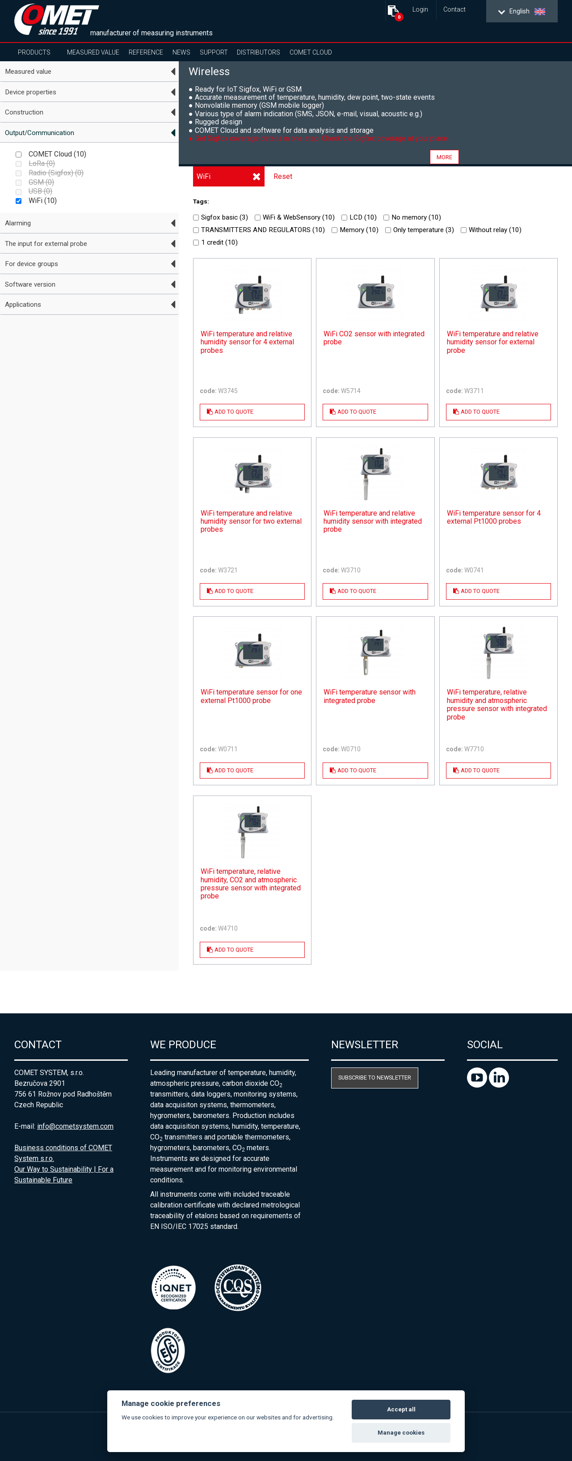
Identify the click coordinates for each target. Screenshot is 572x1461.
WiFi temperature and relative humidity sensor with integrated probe (373, 521)
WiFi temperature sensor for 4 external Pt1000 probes (494, 517)
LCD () (359, 217)
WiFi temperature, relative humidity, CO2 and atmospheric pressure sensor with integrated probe (251, 884)
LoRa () (35, 163)
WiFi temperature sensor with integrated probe (370, 696)
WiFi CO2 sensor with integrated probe (374, 338)
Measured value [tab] (28, 72)
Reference (146, 52)
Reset (282, 176)
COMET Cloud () (51, 154)
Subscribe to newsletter (374, 1077)
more (444, 156)
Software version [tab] (30, 284)
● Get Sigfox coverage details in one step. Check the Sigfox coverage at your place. (319, 138)
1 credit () (215, 242)
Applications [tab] (23, 305)
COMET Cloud (311, 52)
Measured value (93, 52)
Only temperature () (419, 230)
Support (214, 52)
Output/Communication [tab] (39, 133)
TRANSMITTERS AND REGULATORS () (259, 230)
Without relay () (491, 230)
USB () (34, 191)
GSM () (35, 182)
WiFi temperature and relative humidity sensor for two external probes (251, 521)
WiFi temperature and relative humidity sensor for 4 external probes (247, 342)
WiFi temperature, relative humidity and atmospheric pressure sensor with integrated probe (497, 704)
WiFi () (36, 200)
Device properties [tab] (30, 92)
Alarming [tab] (18, 223)
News (181, 52)
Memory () (355, 230)
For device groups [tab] (31, 264)
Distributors (258, 52)
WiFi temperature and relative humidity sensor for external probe (492, 342)
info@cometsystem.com (75, 1126)
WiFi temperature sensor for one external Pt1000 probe (251, 696)
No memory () (412, 217)
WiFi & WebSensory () (295, 217)
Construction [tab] (24, 112)
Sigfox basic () (220, 217)
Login (420, 9)
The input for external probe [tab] (46, 244)
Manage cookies (401, 1432)
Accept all (401, 1409)
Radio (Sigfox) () (50, 173)
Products (34, 52)
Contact (454, 9)
